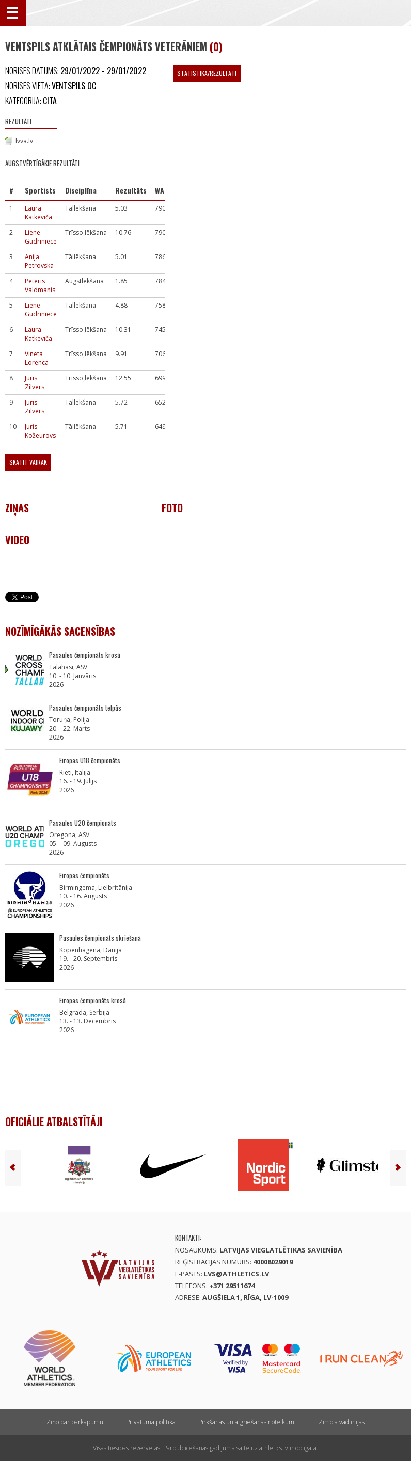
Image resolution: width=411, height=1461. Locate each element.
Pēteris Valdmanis (40, 285)
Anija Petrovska (39, 261)
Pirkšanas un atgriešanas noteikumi (247, 1422)
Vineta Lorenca (37, 358)
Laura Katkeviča (38, 212)
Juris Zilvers (34, 382)
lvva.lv (24, 141)
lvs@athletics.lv (236, 1273)
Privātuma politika (151, 1422)
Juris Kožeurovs (40, 431)
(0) (216, 46)
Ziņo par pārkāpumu (74, 1422)
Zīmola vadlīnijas (342, 1422)
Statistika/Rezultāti (206, 73)
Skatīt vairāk (28, 462)
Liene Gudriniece (41, 237)
